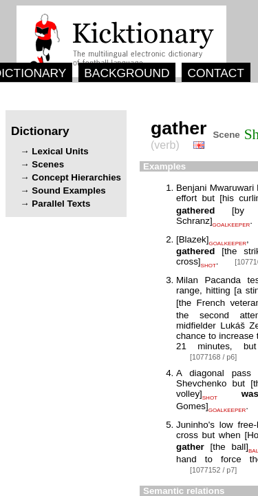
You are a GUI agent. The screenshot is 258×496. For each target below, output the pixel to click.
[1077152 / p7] (213, 470)
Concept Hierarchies (76, 177)
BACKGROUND (126, 73)
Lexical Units (60, 151)
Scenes (48, 164)
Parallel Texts (61, 203)
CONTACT (215, 73)
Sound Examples (68, 190)
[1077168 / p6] (213, 357)
